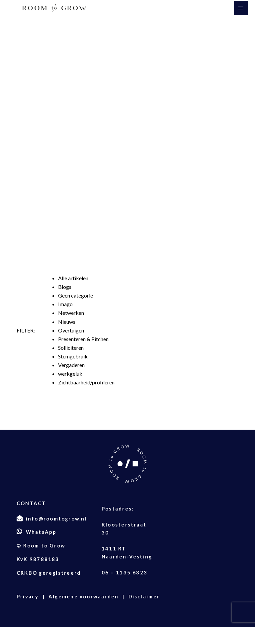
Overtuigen (71, 330)
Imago (65, 304)
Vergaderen (71, 365)
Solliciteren (71, 347)
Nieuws (66, 321)
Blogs (64, 287)
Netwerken (71, 313)
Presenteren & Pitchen (83, 339)
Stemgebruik (73, 356)
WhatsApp (41, 532)
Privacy (28, 596)
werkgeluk (70, 373)
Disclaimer (144, 596)
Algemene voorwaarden (83, 596)
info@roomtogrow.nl (56, 519)
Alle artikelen (73, 278)
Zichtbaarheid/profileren (86, 382)
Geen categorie (75, 295)
